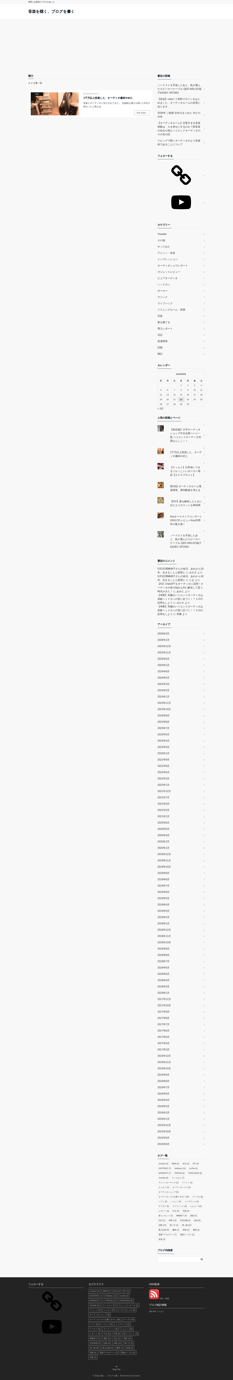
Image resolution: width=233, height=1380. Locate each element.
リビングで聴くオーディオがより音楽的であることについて (178, 142)
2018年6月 (163, 967)
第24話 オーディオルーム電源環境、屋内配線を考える (185, 488)
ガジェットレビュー (168, 272)
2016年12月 (164, 1055)
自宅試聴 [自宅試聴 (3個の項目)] (185, 1220)
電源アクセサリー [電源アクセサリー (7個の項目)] (168, 1234)
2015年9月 (163, 1137)
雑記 (160, 353)
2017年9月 (163, 1011)
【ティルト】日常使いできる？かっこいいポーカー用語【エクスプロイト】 (185, 471)
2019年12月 (164, 854)
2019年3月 (163, 911)
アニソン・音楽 (166, 253)
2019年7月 (163, 885)
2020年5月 (163, 829)
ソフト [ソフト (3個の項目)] (163, 1201)
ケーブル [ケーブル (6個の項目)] (197, 1197)
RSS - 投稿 (159, 1298)
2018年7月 (163, 961)
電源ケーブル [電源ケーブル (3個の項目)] (187, 1234)
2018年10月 (164, 942)
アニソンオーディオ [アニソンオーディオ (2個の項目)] (168, 1182)
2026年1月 (163, 640)
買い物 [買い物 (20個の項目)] (187, 1225)
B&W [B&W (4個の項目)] (175, 1164)
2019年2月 (163, 917)
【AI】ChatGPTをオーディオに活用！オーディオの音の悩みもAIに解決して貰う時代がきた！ (180, 587)
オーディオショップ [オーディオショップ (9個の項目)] (168, 1192)
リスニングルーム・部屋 (171, 309)
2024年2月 (163, 690)
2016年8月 (163, 1081)
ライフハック (165, 303)
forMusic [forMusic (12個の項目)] (180, 1168)
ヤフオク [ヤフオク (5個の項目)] (164, 1206)
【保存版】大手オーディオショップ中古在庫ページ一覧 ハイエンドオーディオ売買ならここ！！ (185, 435)
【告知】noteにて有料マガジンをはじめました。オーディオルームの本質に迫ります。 (178, 103)
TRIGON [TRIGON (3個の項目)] (179, 1173)
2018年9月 (163, 948)
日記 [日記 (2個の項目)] (162, 1220)
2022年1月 (163, 785)
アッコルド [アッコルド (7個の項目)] (178, 1178)
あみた (180, 591)
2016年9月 (163, 1074)
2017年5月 (163, 1037)
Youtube (162, 234)
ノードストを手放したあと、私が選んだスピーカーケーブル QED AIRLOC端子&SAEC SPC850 (179, 89)
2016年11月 (164, 1062)
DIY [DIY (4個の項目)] (196, 1164)
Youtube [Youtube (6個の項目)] (163, 1178)
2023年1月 (163, 753)
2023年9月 (163, 715)
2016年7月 (163, 1087)
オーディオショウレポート (172, 265)
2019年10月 (164, 866)
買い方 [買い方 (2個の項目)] (174, 1225)
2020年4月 (163, 835)
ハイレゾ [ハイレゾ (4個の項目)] (176, 1201)
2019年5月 (163, 898)
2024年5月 (163, 677)
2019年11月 (164, 860)
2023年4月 (163, 740)
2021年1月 (163, 816)
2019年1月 (163, 923)
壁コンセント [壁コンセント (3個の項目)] (166, 1216)
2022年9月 (163, 759)
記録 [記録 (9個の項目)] (197, 1220)
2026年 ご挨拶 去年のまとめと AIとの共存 (178, 115)
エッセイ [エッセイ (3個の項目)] (164, 1187)
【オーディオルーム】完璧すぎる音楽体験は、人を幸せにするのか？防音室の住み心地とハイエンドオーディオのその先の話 (178, 129)
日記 (37, 94)
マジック (162, 297)
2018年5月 (163, 974)
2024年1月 (163, 696)
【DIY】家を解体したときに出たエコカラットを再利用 (186, 503)
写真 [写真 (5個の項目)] (186, 1211)
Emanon (136, 1376)
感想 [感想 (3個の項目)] (193, 1216)
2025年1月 (163, 665)
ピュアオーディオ (167, 278)
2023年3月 (163, 747)
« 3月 (160, 408)
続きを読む (142, 113)
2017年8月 (163, 1018)
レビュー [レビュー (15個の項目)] (196, 1206)
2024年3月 (163, 684)
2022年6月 (163, 766)
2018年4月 (163, 980)
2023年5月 (163, 734)
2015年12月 (164, 1125)
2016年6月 (163, 1093)
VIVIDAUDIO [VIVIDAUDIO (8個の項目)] (195, 1173)
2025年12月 (164, 646)
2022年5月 (163, 772)
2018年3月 (163, 986)
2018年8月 (163, 955)
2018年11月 (164, 936)
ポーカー (162, 290)
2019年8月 (163, 879)
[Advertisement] (116, 43)
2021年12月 (164, 791)
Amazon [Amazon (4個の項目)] (163, 1164)
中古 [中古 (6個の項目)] (175, 1211)
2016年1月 (163, 1119)
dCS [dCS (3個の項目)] (186, 1164)
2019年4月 (163, 904)
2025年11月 (164, 652)
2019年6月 (163, 892)
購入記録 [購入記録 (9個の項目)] (164, 1230)
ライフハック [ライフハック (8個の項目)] (179, 1206)
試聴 (160, 347)
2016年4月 (163, 1100)
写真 (160, 316)
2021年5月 (163, 803)
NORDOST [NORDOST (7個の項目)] (165, 1173)
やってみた (163, 246)
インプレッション (167, 259)
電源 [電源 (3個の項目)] (196, 1230)
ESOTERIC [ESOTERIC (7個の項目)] (165, 1168)
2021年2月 (163, 810)
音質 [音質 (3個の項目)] (162, 1239)
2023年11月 (164, 703)
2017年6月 (163, 1030)
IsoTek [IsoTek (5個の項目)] (193, 1168)
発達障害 (162, 341)
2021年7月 (163, 797)
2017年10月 (164, 1005)
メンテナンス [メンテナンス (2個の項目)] (192, 1201)
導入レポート (165, 328)
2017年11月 (164, 999)
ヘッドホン (163, 284)
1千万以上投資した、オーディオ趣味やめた (108, 98)
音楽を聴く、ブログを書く (51, 11)
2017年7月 (163, 1024)
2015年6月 (163, 1144)
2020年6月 (163, 822)
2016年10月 (164, 1068)
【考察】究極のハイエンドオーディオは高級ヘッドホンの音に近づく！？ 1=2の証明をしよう (180, 599)
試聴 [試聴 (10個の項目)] (162, 1225)
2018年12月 (164, 929)
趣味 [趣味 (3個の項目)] (175, 1230)
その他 (161, 240)
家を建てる (163, 322)
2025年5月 (163, 658)
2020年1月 (163, 848)
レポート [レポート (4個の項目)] (164, 1211)
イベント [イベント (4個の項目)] (187, 1182)
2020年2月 (163, 841)
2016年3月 (163, 1106)
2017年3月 (163, 1049)
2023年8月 (163, 721)
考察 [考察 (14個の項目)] (172, 1220)
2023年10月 (164, 709)
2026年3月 (163, 633)
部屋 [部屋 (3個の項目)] (186, 1230)
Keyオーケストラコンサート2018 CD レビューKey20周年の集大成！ (186, 520)
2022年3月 (163, 778)
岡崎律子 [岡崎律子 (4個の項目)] (181, 1216)
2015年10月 (164, 1131)
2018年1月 (163, 992)
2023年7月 (163, 728)
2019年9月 (163, 873)
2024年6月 (163, 671)
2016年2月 (163, 1112)
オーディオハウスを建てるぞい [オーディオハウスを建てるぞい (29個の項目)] (174, 1197)
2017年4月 (163, 1043)
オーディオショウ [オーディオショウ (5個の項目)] (181, 1187)
